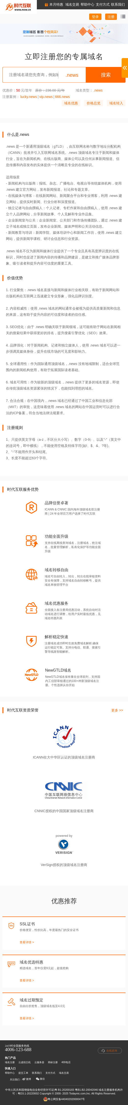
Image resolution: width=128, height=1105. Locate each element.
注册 (111, 17)
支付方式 (50, 1073)
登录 (95, 17)
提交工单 (23, 1073)
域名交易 (64, 1073)
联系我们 (37, 1073)
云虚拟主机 (24, 1062)
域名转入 (116, 103)
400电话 (66, 1062)
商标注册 (53, 1062)
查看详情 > (27, 942)
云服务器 (39, 1062)
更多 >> (117, 710)
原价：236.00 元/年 (50, 90)
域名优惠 (71, 103)
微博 (26, 1079)
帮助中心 (10, 1073)
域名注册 (10, 1062)
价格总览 (93, 103)
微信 (40, 1078)
